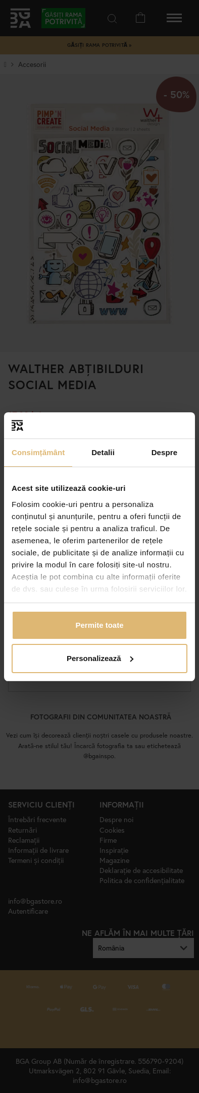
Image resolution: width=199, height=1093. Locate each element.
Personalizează (100, 658)
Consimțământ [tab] (38, 452)
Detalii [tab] (103, 452)
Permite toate (99, 625)
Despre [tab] (164, 452)
